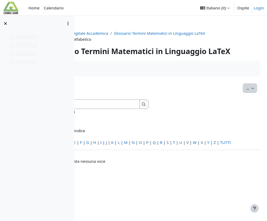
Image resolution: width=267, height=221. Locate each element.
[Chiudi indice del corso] (5, 23)
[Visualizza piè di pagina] (254, 208)
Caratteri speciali (99, 160)
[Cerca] (150, 122)
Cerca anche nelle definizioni (122, 129)
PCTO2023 (94, 33)
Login (259, 7)
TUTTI (133, 166)
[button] (215, 8)
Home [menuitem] (34, 7)
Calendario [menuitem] (54, 7)
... (239, 106)
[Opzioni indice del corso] (68, 23)
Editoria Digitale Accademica (135, 33)
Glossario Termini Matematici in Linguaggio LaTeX (135, 39)
